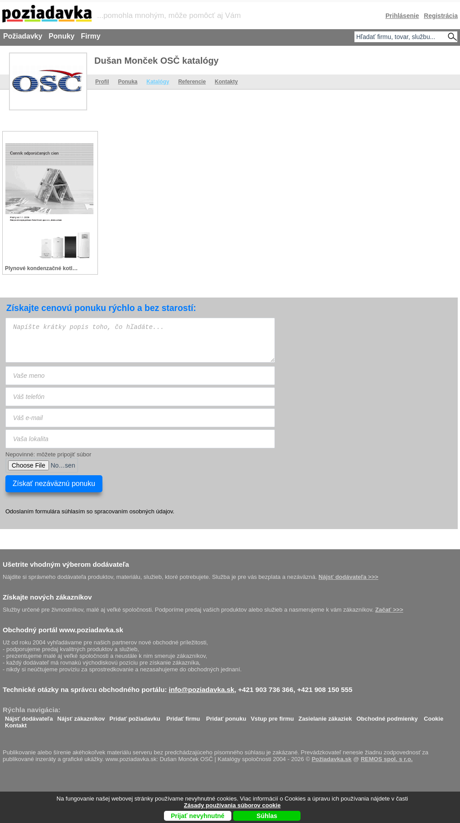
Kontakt (16, 723)
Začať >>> (389, 609)
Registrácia (441, 15)
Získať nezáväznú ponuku (54, 483)
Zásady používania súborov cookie (232, 805)
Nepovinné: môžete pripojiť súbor (48, 454)
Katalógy (157, 82)
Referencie (192, 82)
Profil (102, 82)
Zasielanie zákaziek (325, 716)
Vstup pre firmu (272, 716)
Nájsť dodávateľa (29, 716)
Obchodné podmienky (387, 716)
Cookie (433, 716)
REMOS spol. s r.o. (387, 759)
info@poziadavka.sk (201, 689)
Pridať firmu (183, 716)
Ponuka (127, 82)
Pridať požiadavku (135, 716)
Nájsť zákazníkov (81, 716)
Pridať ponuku (226, 716)
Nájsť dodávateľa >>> (348, 576)
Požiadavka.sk (332, 759)
